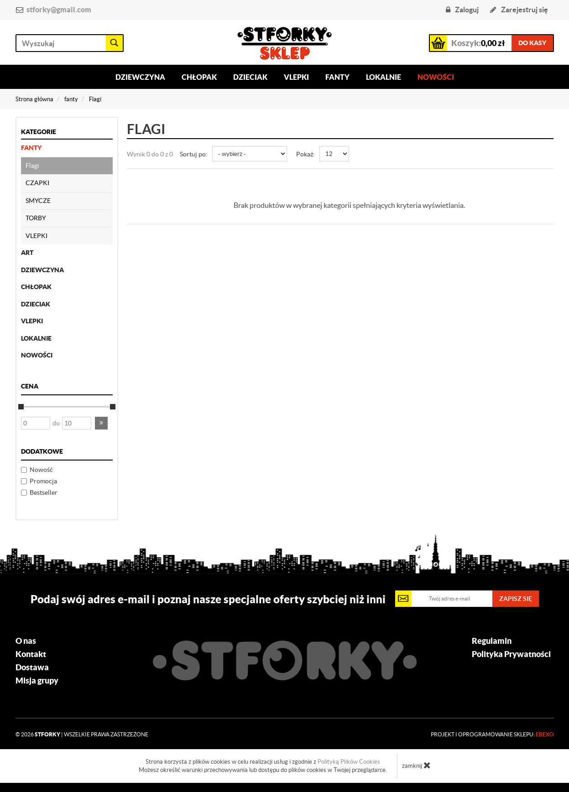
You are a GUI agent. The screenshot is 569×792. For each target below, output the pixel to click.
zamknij (416, 765)
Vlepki (296, 77)
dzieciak (35, 304)
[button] (101, 423)
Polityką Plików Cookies (349, 761)
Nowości (436, 77)
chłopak (36, 286)
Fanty (337, 77)
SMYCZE (38, 200)
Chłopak (199, 77)
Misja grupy (37, 681)
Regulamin (492, 641)
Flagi (32, 165)
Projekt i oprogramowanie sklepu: (492, 734)
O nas (26, 641)
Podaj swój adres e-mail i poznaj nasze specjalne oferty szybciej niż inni (208, 599)
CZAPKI (37, 182)
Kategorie (38, 131)
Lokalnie (383, 77)
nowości (36, 355)
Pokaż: (305, 154)
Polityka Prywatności (511, 654)
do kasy (532, 43)
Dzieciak (250, 77)
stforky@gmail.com (58, 9)
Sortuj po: (194, 154)
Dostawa (32, 667)
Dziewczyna (140, 77)
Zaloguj (462, 9)
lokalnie (36, 338)
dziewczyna (42, 270)
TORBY (36, 218)
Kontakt (31, 654)
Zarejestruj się (519, 9)
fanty (31, 147)
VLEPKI (36, 235)
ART (27, 252)
